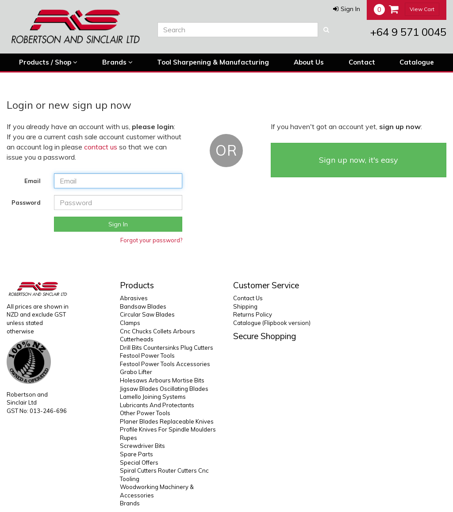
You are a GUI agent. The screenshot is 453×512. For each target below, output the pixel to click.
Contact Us (248, 298)
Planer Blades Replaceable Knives (167, 421)
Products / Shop (48, 62)
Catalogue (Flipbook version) (272, 322)
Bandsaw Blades (143, 306)
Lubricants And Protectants (157, 405)
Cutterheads (137, 339)
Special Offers (139, 462)
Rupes (128, 437)
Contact (362, 62)
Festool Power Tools (147, 355)
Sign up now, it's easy (358, 160)
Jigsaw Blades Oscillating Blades (164, 388)
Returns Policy (252, 314)
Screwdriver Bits (142, 445)
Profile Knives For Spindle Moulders (168, 429)
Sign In (118, 224)
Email (32, 180)
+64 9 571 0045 (408, 31)
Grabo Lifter (136, 371)
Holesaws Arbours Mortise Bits (162, 380)
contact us (100, 146)
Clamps (130, 322)
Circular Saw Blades (147, 314)
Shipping (245, 306)
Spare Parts (136, 454)
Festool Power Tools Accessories (165, 363)
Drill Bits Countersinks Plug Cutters (166, 347)
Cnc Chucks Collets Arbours (157, 331)
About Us (309, 62)
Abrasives (134, 298)
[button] (346, 9)
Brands (117, 62)
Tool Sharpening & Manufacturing (213, 62)
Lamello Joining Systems (153, 396)
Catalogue (416, 62)
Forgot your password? (151, 240)
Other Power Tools (145, 412)
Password (26, 202)
